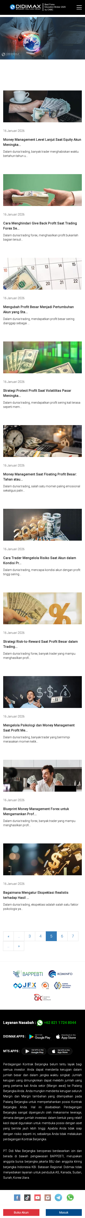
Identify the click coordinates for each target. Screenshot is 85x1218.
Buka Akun (21, 1212)
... (19, 936)
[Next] (19, 946)
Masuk (63, 1212)
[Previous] (8, 936)
